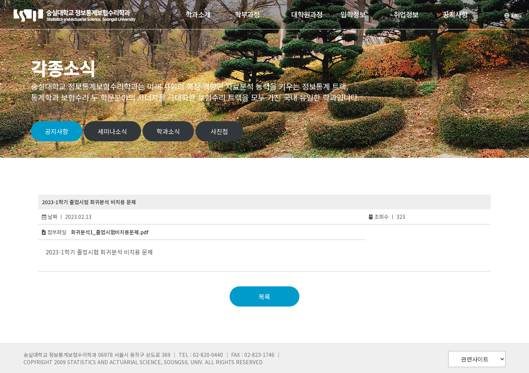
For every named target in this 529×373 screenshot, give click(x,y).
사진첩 (219, 131)
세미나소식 (112, 131)
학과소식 (168, 131)
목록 (264, 296)
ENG (513, 15)
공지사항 (56, 131)
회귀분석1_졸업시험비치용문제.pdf (109, 232)
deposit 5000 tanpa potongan (88, 260)
